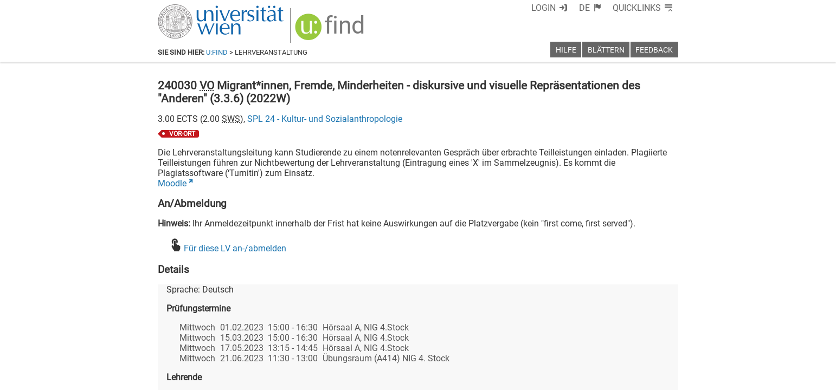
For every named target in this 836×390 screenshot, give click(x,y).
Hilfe (566, 50)
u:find (217, 52)
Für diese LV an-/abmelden (235, 248)
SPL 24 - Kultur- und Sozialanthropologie (324, 119)
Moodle (172, 183)
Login (543, 8)
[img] (331, 30)
